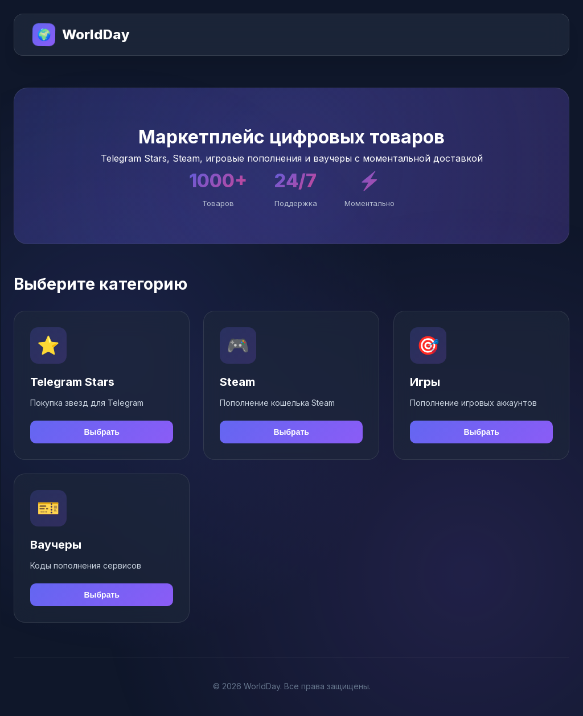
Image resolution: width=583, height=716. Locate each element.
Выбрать (102, 432)
